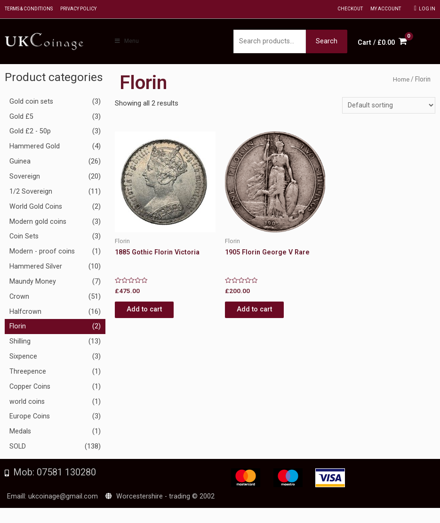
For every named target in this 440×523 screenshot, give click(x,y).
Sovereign (24, 177)
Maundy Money (32, 282)
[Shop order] (388, 107)
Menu (126, 42)
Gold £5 (21, 118)
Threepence (27, 372)
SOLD (17, 448)
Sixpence (23, 358)
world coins (27, 403)
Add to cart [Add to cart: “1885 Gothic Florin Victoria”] (152, 313)
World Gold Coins (36, 208)
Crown (19, 298)
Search (326, 42)
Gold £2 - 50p (30, 133)
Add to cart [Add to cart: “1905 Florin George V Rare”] (262, 313)
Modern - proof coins (42, 253)
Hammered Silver (35, 267)
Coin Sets (24, 238)
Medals (20, 433)
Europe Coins (30, 418)
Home (400, 81)
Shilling (20, 343)
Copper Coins (30, 388)
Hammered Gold (34, 148)
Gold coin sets (31, 102)
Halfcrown (25, 313)
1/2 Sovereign (30, 192)
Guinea (20, 163)
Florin (17, 328)
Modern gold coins (38, 223)
